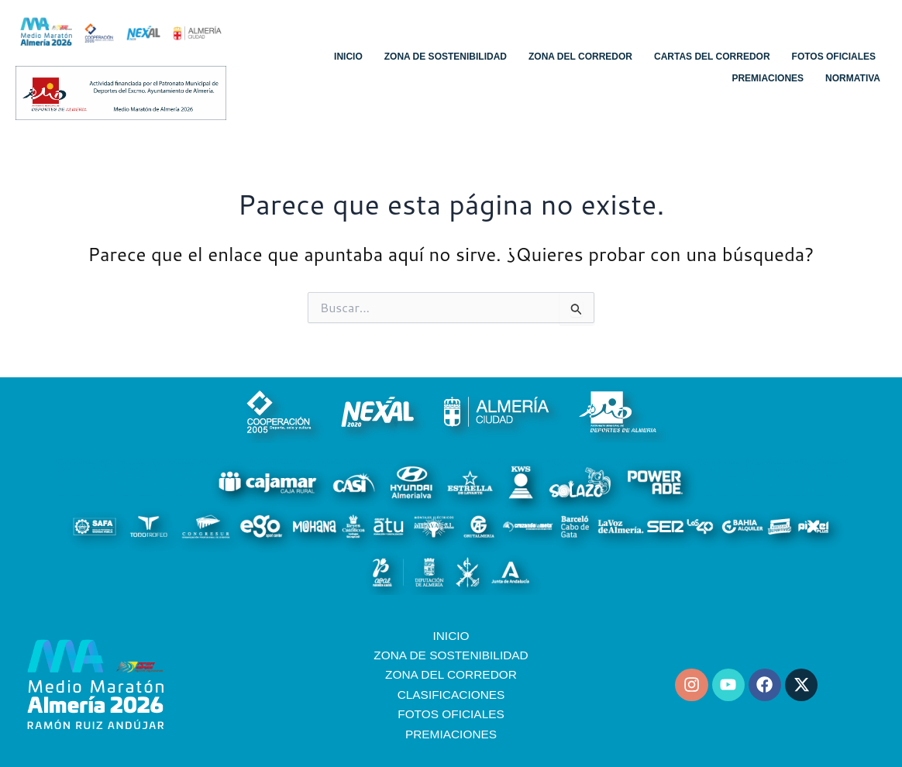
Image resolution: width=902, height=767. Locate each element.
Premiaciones (768, 78)
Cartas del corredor (712, 56)
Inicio (348, 56)
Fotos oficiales (834, 56)
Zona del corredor (580, 56)
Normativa (852, 78)
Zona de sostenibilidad (445, 56)
